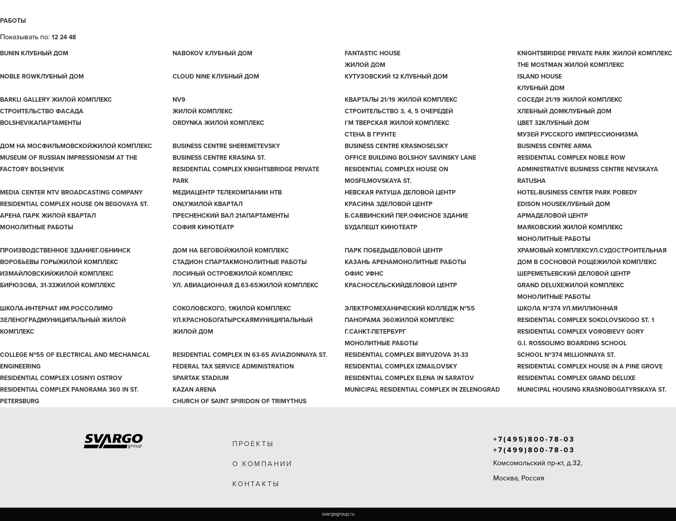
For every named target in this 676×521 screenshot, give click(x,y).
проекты (253, 443)
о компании (262, 463)
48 (72, 37)
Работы (13, 21)
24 (63, 37)
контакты (256, 484)
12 (55, 37)
